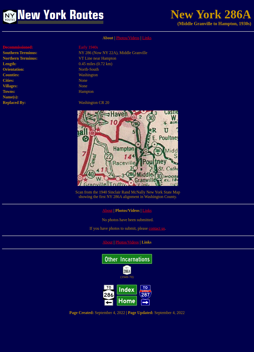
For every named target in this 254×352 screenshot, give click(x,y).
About (107, 210)
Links (146, 38)
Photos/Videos (127, 38)
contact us (157, 228)
